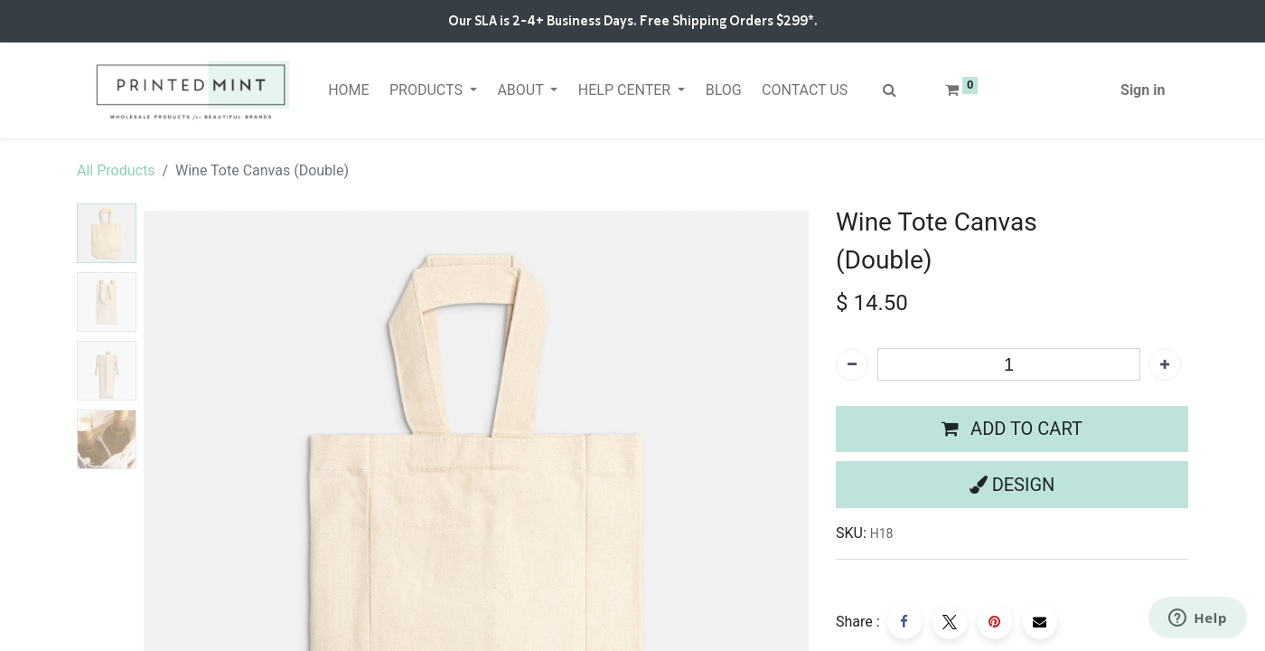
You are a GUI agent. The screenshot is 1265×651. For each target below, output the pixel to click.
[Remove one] (852, 364)
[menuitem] (349, 90)
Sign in (1142, 90)
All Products (116, 170)
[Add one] (1164, 364)
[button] (1012, 429)
